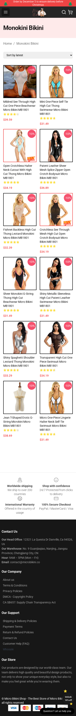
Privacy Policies (12, 591)
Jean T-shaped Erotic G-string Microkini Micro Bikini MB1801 (18, 421)
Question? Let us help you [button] (57, 711)
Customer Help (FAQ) (16, 643)
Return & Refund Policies (18, 632)
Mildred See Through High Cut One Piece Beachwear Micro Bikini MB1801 (19, 105)
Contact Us (10, 638)
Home (7, 43)
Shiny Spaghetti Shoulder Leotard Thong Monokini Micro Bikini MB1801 (19, 361)
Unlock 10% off (68, 698)
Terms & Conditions (15, 585)
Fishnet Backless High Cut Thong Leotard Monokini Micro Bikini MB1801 (19, 233)
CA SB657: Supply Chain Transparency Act (29, 602)
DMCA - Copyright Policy (18, 596)
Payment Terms (12, 626)
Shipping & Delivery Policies (20, 621)
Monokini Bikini (27, 43)
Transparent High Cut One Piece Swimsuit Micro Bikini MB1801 (56, 361)
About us (8, 579)
